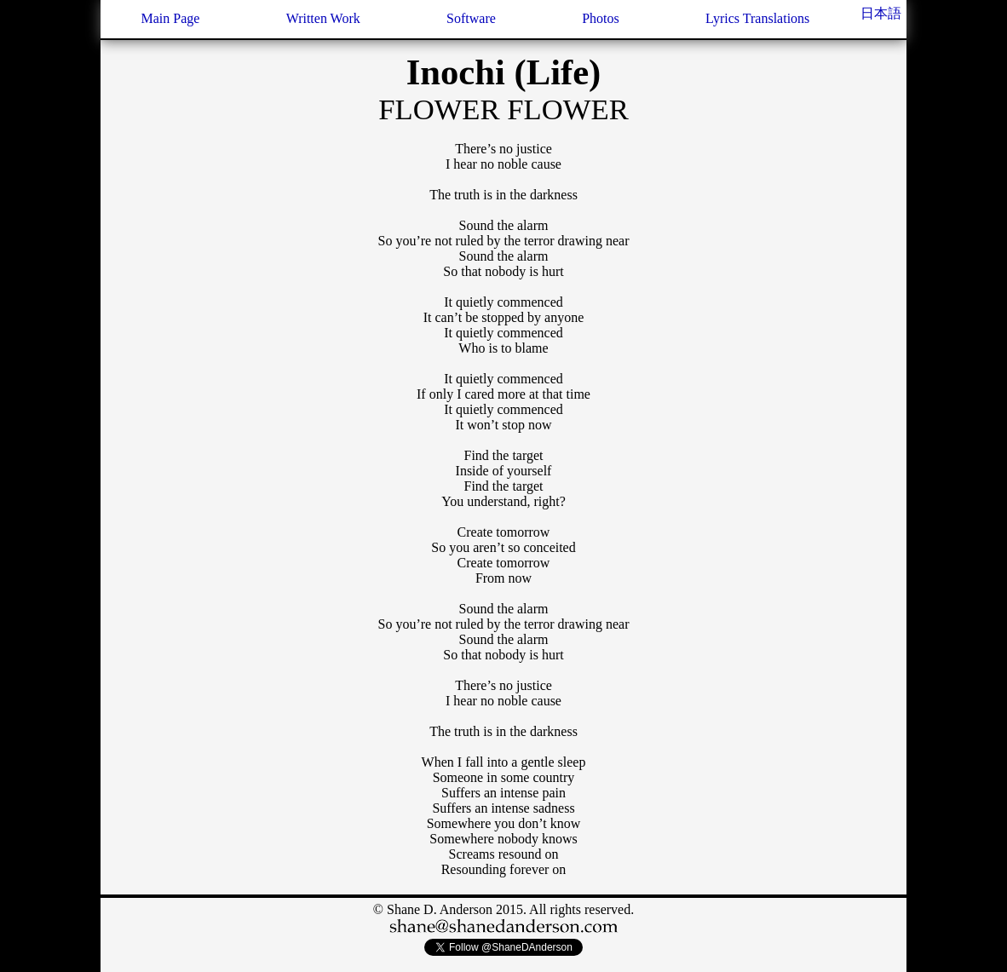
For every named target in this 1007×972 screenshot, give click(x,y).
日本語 (880, 13)
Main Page (170, 18)
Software (471, 18)
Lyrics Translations (757, 18)
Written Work (323, 18)
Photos (600, 18)
